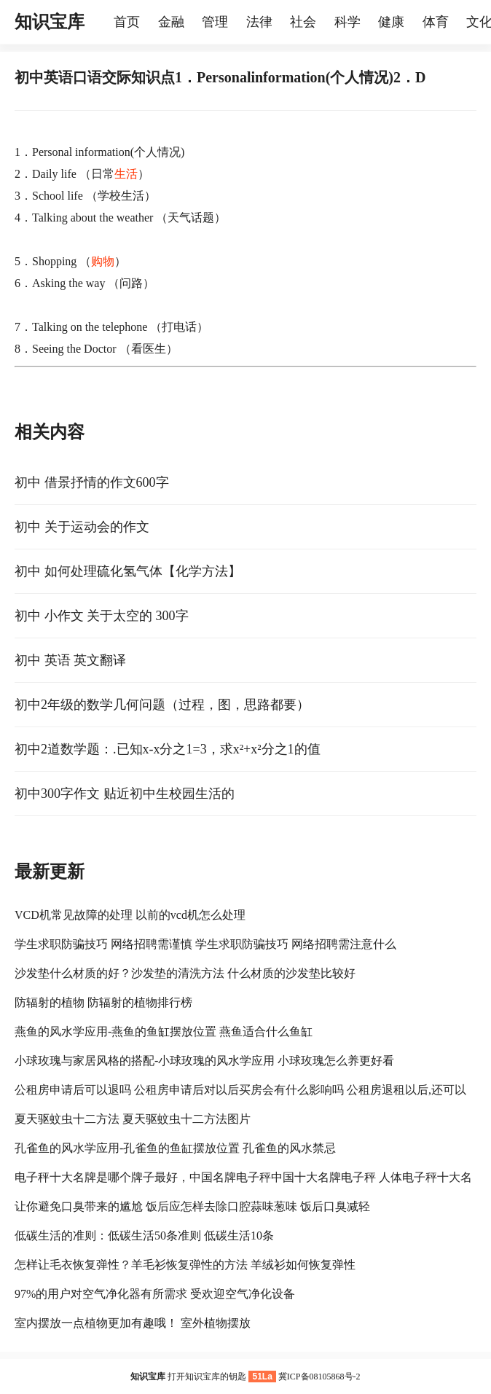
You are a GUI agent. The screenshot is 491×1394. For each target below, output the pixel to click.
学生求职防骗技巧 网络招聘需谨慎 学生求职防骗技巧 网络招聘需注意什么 (205, 944)
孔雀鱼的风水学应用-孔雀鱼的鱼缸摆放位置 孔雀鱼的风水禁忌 (175, 1148)
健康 (391, 22)
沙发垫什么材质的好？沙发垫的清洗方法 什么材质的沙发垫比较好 (185, 973)
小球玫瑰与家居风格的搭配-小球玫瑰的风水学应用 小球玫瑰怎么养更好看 (204, 1060)
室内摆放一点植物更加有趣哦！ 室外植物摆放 (133, 1323)
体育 (436, 22)
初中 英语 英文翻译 (70, 660)
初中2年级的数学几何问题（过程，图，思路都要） (162, 704)
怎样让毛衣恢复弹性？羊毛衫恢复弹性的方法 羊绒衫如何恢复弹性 (185, 1264)
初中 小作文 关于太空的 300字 (102, 615)
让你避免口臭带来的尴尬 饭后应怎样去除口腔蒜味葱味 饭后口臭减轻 (192, 1206)
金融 (171, 22)
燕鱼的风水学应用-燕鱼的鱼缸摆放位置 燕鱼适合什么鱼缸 (164, 1031)
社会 (303, 22)
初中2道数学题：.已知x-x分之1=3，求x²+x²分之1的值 (168, 749)
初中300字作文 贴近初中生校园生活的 (125, 793)
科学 (347, 22)
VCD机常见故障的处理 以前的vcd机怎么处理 (130, 915)
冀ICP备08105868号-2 (319, 1376)
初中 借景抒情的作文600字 (92, 482)
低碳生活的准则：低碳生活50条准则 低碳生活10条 (144, 1235)
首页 (127, 22)
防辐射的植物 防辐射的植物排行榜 (103, 1002)
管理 (215, 22)
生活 (126, 174)
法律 (259, 22)
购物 (102, 261)
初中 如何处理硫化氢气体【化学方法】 (128, 571)
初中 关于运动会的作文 (82, 527)
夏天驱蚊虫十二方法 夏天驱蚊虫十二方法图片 (133, 1119)
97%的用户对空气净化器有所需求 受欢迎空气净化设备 (155, 1294)
